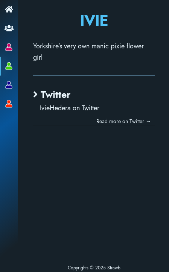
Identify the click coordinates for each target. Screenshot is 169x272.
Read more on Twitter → (137, 116)
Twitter (20, 90)
